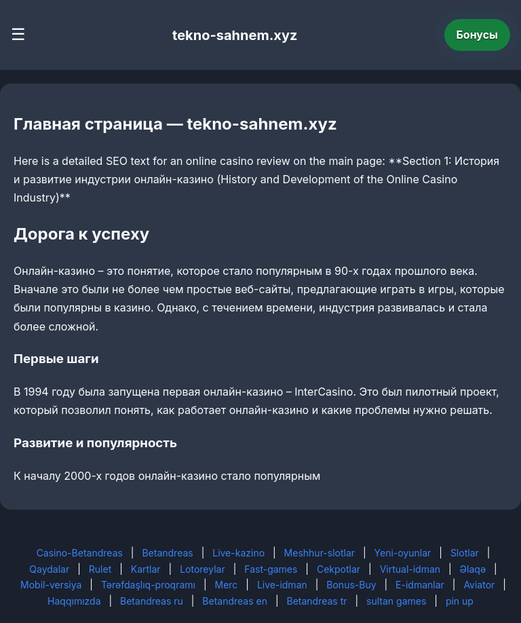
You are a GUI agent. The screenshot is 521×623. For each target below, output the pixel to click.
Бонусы (478, 34)
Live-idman (282, 584)
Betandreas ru (151, 601)
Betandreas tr (317, 601)
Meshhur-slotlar (319, 553)
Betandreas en (234, 601)
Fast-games (270, 569)
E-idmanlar (419, 584)
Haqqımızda (73, 601)
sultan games (396, 601)
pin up (460, 601)
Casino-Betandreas (80, 553)
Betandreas (167, 553)
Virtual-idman (410, 569)
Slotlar (464, 553)
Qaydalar (49, 569)
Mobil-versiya (50, 584)
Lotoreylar (202, 569)
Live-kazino (238, 553)
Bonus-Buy (351, 584)
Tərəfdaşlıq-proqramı (148, 584)
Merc (226, 584)
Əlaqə (473, 569)
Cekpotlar (338, 569)
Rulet (100, 569)
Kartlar (146, 569)
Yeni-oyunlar (402, 553)
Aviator (479, 584)
